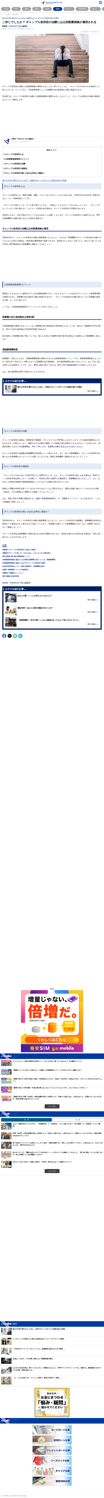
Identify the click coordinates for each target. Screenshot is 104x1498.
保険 (57, 9)
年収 (16, 9)
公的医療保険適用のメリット (16, 159)
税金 (37, 9)
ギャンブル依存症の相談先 (15, 168)
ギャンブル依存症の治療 (14, 163)
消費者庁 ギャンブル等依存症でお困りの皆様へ (19, 549)
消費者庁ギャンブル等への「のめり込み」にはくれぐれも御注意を (26, 553)
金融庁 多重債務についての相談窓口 (15, 569)
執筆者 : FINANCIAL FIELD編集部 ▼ (23, 138)
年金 (47, 9)
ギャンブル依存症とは (14, 154)
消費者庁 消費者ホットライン (13, 573)
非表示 (53, 150)
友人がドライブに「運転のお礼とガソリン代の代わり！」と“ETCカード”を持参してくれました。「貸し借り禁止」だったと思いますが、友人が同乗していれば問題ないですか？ (58, 1153)
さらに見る (52, 1106)
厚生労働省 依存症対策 (10, 576)
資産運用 (82, 9)
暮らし (95, 9)
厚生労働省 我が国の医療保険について (16, 556)
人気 (6, 9)
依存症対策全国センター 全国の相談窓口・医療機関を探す (23, 566)
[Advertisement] (52, 119)
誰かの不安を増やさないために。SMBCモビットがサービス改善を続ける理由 (30, 18)
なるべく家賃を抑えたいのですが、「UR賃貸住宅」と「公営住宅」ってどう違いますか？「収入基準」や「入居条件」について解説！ (56, 1125)
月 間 (77, 1119)
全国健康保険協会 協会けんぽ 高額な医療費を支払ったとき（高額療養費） (29, 559)
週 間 (26, 1119)
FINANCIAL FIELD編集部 (18, 26)
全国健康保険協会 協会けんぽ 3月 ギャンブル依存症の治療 (23, 563)
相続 (26, 9)
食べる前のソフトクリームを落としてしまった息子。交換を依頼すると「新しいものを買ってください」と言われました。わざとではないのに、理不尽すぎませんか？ (58, 1144)
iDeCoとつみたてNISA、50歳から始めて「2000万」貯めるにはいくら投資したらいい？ (42, 1161)
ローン (69, 9)
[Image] (52, 3)
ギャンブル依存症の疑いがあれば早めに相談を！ (25, 173)
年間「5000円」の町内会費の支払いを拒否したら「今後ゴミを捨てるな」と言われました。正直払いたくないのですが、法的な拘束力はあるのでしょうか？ (57, 1134)
